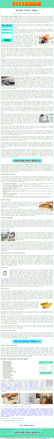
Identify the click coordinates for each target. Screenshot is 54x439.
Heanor (26, 164)
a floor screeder (17, 383)
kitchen (24, 29)
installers (38, 102)
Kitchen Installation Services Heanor (14, 359)
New (10, 429)
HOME (36, 7)
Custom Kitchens (23, 411)
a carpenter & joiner (10, 388)
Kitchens (40, 412)
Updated (13, 429)
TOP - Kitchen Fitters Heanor (8, 420)
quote (14, 95)
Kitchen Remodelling (47, 412)
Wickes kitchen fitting (15, 273)
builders (31, 383)
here (30, 356)
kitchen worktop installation (27, 281)
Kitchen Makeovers (47, 415)
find (5, 347)
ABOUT (42, 7)
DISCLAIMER (50, 7)
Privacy (52, 429)
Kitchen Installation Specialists (44, 408)
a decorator (48, 387)
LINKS (39, 7)
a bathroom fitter (34, 387)
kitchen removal (18, 385)
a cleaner (41, 386)
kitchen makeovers (43, 273)
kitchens (9, 72)
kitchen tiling (28, 386)
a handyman (15, 386)
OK (48, 438)
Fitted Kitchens (10, 415)
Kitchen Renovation (34, 410)
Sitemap (2, 429)
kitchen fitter (32, 31)
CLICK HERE (3, 249)
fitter (21, 115)
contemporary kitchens (31, 273)
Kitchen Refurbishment (19, 408)
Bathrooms (19, 420)
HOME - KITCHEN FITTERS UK (27, 425)
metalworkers (20, 387)
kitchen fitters (34, 90)
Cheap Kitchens (32, 411)
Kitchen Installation (42, 411)
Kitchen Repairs (5, 413)
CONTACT (46, 7)
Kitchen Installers (30, 408)
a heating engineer (33, 385)
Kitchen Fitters (12, 412)
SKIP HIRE (7, 387)
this (43, 336)
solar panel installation (32, 382)
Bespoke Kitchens (8, 408)
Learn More (44, 438)
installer (41, 107)
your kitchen (17, 21)
